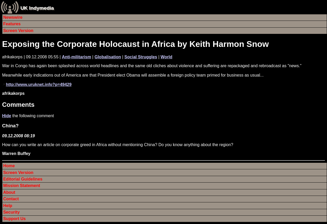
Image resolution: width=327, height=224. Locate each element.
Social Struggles (140, 57)
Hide (6, 116)
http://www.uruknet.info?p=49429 (38, 84)
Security (11, 212)
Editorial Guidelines (22, 179)
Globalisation (108, 57)
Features (12, 24)
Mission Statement (21, 185)
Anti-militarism (76, 57)
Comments (18, 104)
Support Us (14, 218)
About (9, 192)
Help (7, 205)
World (166, 57)
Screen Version (18, 30)
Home (9, 166)
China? (10, 125)
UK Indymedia (37, 8)
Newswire (12, 17)
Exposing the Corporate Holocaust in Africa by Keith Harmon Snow (135, 44)
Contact (11, 199)
